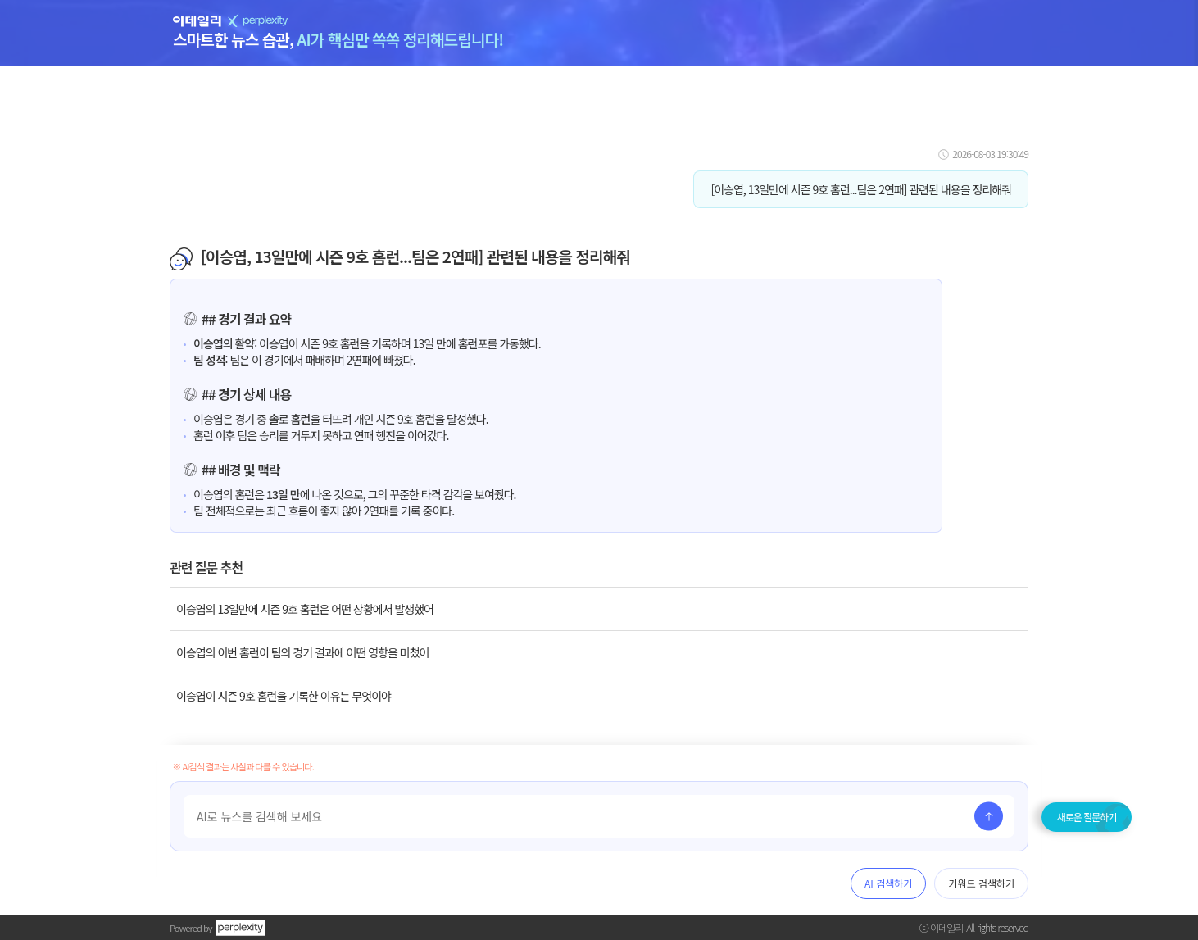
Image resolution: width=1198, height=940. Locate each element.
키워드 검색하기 (981, 883)
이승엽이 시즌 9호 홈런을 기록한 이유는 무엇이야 (283, 696)
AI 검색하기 (888, 883)
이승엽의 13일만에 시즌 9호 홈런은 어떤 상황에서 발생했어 (304, 609)
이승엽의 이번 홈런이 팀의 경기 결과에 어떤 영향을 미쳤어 (302, 652)
